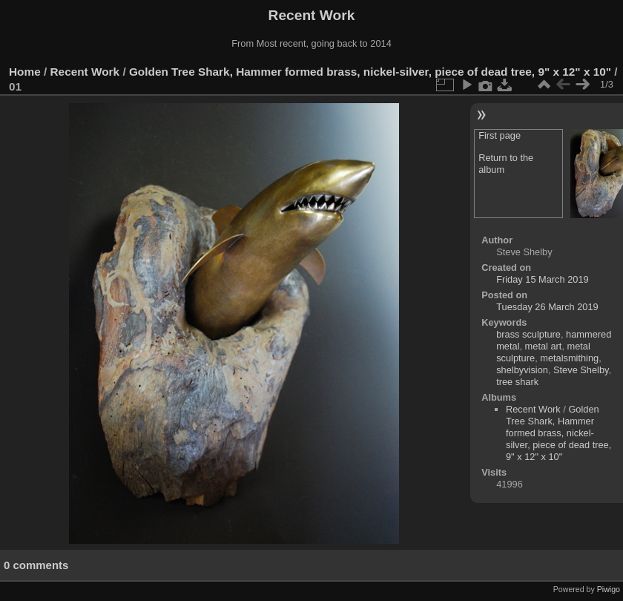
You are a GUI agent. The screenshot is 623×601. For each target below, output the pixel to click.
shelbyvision (522, 369)
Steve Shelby (580, 369)
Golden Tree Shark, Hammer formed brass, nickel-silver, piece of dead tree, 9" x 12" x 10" (370, 71)
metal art (543, 346)
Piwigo (608, 589)
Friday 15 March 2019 (542, 279)
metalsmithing (569, 358)
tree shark (517, 381)
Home (25, 71)
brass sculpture (528, 334)
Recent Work (85, 71)
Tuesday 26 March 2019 (547, 306)
